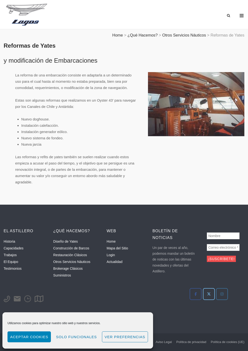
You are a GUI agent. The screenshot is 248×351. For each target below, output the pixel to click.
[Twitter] (209, 294)
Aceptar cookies (29, 337)
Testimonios (13, 268)
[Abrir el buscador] (228, 16)
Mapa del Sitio (117, 248)
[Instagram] (222, 294)
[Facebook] (196, 294)
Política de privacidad (191, 342)
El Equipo (11, 262)
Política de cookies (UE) (227, 342)
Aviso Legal (163, 342)
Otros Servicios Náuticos (71, 262)
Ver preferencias (125, 337)
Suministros (62, 275)
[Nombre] (223, 235)
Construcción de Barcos (71, 248)
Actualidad (114, 262)
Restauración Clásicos (70, 255)
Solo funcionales (76, 337)
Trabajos (10, 255)
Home (111, 241)
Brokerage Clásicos (68, 268)
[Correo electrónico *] (223, 247)
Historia (9, 241)
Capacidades (13, 248)
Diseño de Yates (65, 241)
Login (111, 255)
